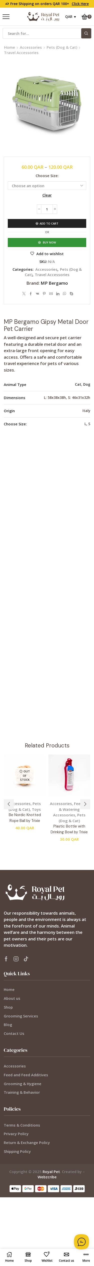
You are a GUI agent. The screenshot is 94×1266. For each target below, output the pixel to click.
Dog (86, 384)
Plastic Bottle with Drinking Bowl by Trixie (69, 829)
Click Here (80, 3)
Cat (78, 384)
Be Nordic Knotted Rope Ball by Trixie (25, 817)
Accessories (31, 47)
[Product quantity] (47, 209)
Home (9, 47)
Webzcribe (47, 1176)
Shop (8, 1007)
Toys (36, 809)
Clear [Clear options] (47, 195)
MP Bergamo (54, 283)
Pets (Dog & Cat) (62, 47)
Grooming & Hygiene (22, 1083)
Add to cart (49, 223)
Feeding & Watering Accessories (71, 809)
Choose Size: (47, 175)
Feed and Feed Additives (26, 1074)
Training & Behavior (22, 1092)
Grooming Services (21, 1015)
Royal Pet (51, 1171)
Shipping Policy (17, 1151)
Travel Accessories (21, 52)
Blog (8, 1024)
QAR (68, 16)
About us (12, 998)
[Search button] (86, 33)
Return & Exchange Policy (27, 1142)
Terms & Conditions (22, 1125)
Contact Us (14, 1033)
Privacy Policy (16, 1133)
